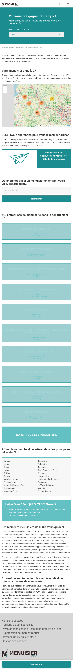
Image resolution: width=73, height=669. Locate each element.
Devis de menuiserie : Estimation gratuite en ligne (32, 628)
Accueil (4, 47)
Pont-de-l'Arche (44, 491)
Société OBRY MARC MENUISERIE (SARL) (36, 392)
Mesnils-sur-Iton (11, 479)
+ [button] (5, 87)
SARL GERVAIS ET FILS (36, 412)
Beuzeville (42, 461)
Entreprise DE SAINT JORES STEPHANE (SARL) (36, 269)
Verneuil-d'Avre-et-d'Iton (14, 485)
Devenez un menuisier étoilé (19, 637)
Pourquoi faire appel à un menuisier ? (25, 512)
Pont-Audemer (10, 482)
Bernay (7, 476)
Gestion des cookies (14, 641)
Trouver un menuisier (16, 47)
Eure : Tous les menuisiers (36, 434)
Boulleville (42, 467)
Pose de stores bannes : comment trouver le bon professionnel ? (37, 509)
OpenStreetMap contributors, (55, 126)
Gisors (6, 467)
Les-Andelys (43, 476)
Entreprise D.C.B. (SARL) (36, 249)
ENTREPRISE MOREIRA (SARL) (36, 351)
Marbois (41, 488)
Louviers (7, 470)
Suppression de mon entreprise (21, 632)
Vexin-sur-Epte (10, 491)
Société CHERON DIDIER (36, 229)
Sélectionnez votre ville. (19, 29)
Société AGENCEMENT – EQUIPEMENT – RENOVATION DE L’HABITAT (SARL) (36, 331)
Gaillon (7, 473)
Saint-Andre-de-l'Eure (47, 470)
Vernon (7, 464)
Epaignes (42, 473)
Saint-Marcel (9, 488)
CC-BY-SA (67, 126)
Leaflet (37, 126)
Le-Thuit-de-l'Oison (46, 485)
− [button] (5, 91)
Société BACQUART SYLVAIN (36, 372)
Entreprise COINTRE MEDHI (36, 289)
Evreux (7, 461)
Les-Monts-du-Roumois (48, 479)
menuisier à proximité (21, 75)
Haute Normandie (31, 47)
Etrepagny (42, 482)
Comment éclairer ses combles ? (23, 515)
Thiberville (42, 464)
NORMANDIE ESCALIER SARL (36, 309)
